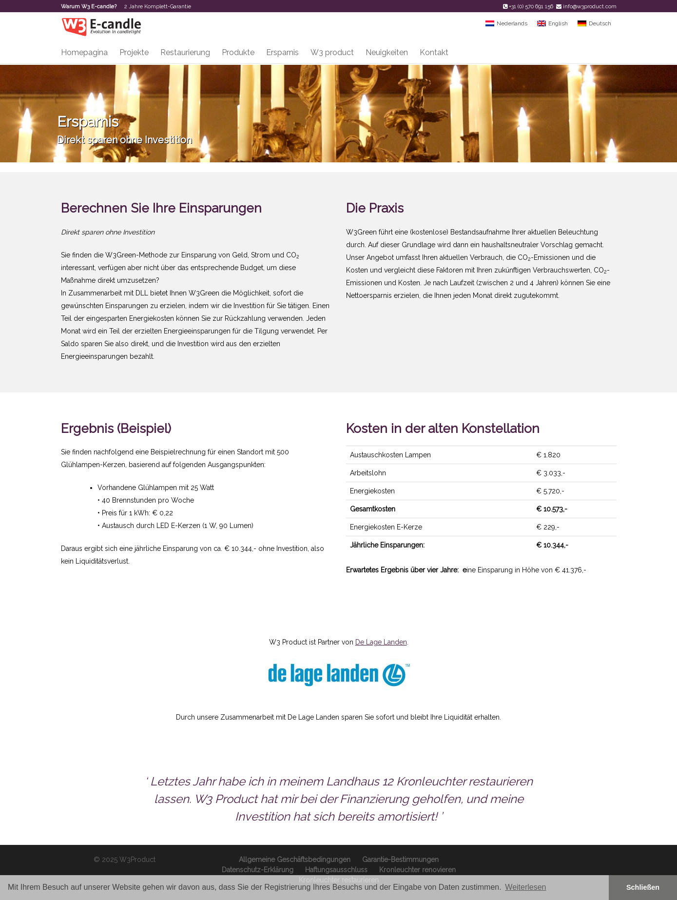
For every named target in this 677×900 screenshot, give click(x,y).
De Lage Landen (381, 642)
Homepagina (84, 52)
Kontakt (434, 52)
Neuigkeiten (387, 52)
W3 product (332, 52)
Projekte (134, 52)
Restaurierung (185, 52)
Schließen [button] (642, 887)
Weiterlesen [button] (525, 887)
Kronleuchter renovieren (417, 870)
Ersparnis (282, 52)
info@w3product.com (590, 6)
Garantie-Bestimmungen (400, 859)
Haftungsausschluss (336, 870)
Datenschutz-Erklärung (257, 870)
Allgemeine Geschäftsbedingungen (294, 859)
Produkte (238, 52)
